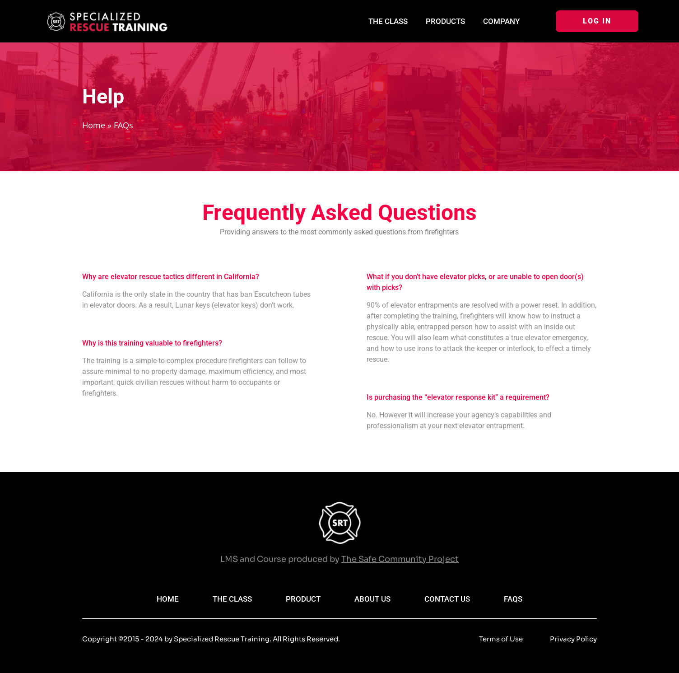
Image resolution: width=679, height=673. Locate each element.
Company (501, 21)
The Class (388, 21)
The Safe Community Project (400, 559)
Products (445, 21)
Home (93, 125)
